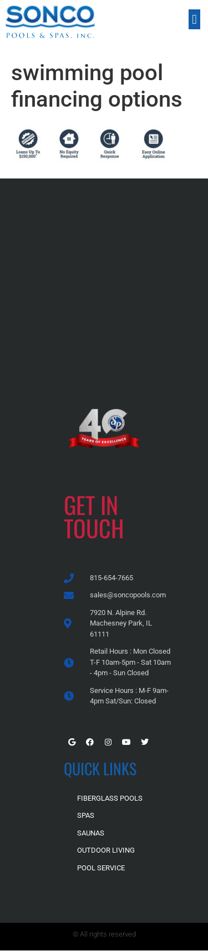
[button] (194, 19)
